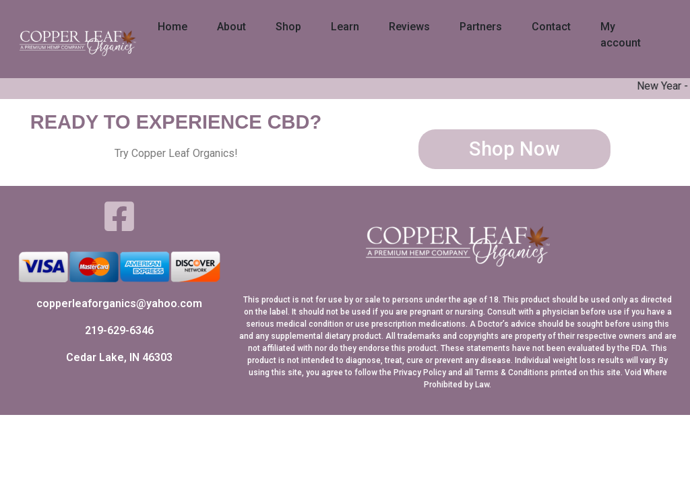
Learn (345, 26)
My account (620, 34)
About (231, 26)
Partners (481, 26)
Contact (551, 26)
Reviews (409, 26)
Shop (288, 26)
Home (172, 26)
